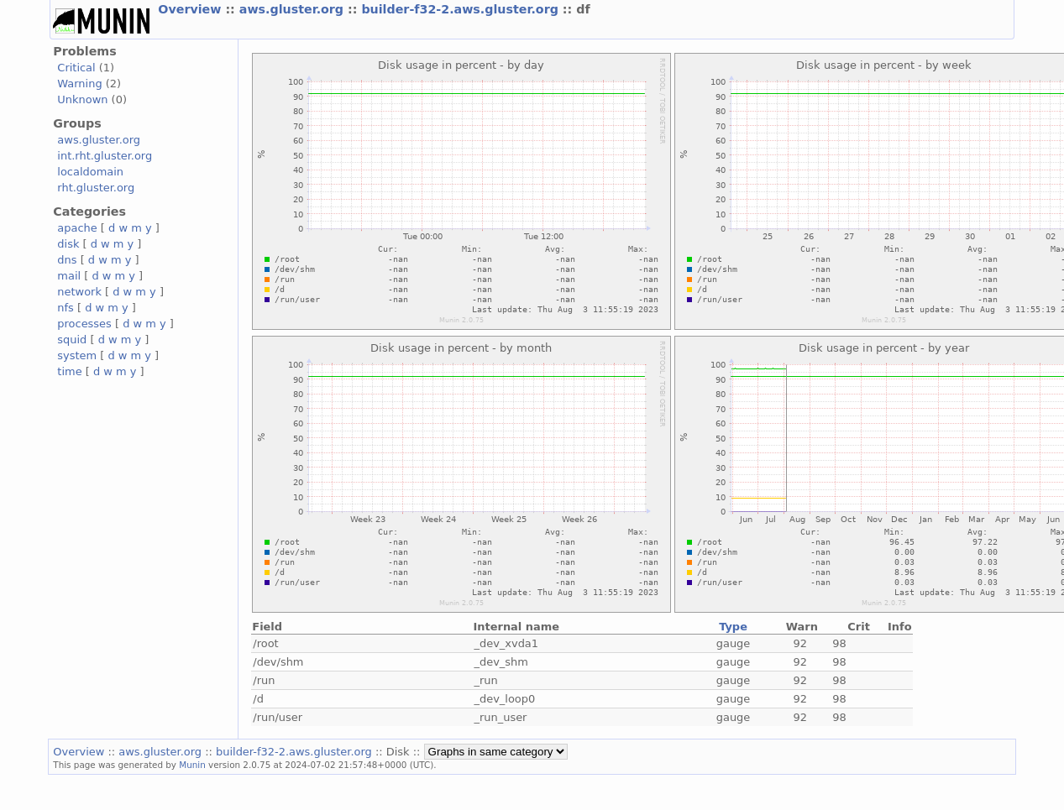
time (69, 371)
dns (66, 259)
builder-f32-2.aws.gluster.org (461, 9)
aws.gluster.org (293, 9)
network (79, 291)
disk (68, 244)
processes (84, 323)
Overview (191, 9)
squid (71, 339)
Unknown (82, 99)
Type (733, 626)
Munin (192, 765)
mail (69, 275)
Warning (79, 83)
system (77, 355)
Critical (76, 67)
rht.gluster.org (95, 187)
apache (77, 228)
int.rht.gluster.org (104, 155)
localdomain (90, 171)
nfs (65, 307)
